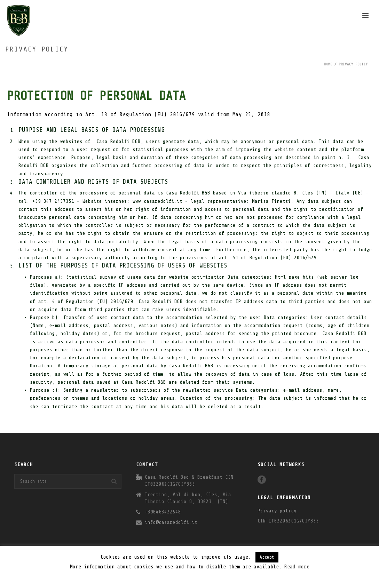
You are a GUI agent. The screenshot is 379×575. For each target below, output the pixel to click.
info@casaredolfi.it (171, 522)
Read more (296, 567)
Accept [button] (267, 557)
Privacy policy (277, 510)
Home (328, 64)
